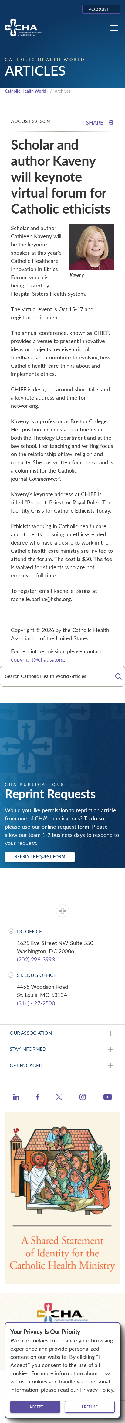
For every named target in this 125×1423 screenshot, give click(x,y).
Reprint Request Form (40, 856)
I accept (35, 1406)
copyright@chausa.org (37, 659)
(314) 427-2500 (36, 1003)
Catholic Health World (25, 91)
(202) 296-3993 (36, 959)
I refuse (90, 1406)
